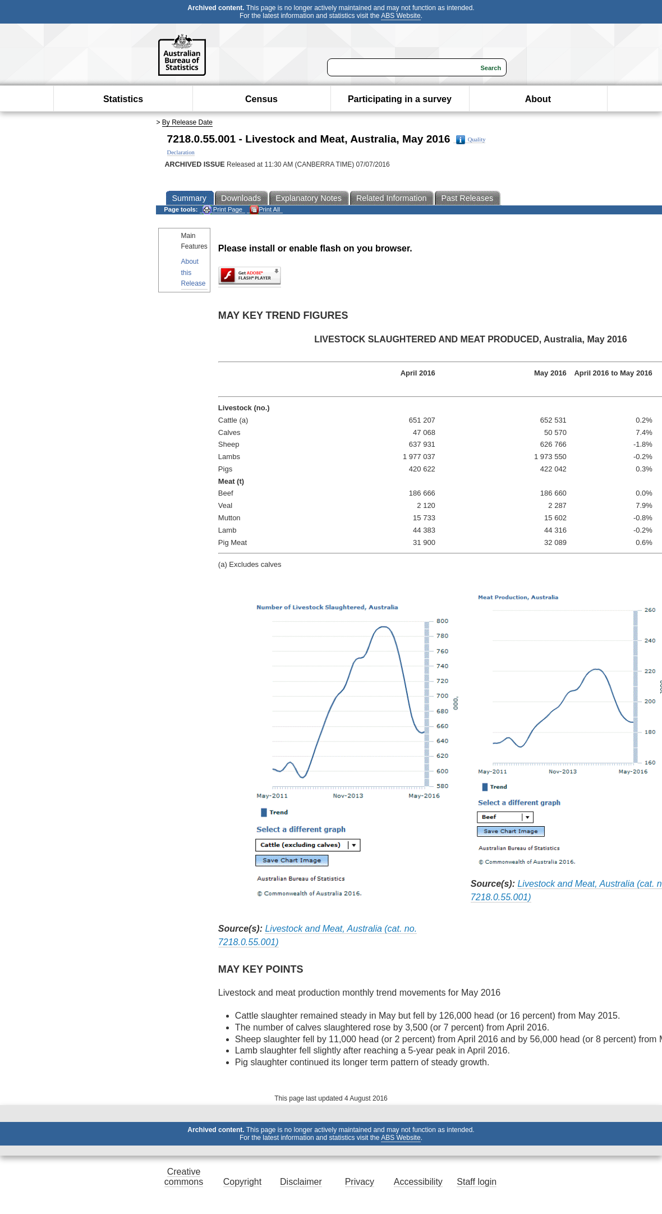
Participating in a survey (400, 99)
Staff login (477, 1181)
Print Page (222, 209)
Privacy (359, 1181)
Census (261, 99)
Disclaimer (301, 1181)
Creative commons (183, 1176)
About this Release (193, 272)
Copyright (242, 1181)
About (538, 99)
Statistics (123, 99)
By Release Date (187, 122)
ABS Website (400, 16)
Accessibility (418, 1181)
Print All (265, 209)
